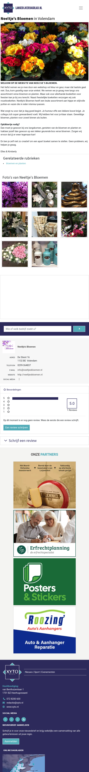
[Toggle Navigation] (81, 8)
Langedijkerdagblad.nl (28, 8)
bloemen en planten (16, 163)
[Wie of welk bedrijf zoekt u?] (37, 329)
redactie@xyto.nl (15, 702)
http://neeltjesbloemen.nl (30, 374)
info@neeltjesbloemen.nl (30, 370)
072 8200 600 (13, 699)
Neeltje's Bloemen (27, 346)
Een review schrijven (16, 427)
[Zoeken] (79, 329)
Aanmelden (11, 741)
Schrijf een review (20, 440)
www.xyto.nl (13, 707)
